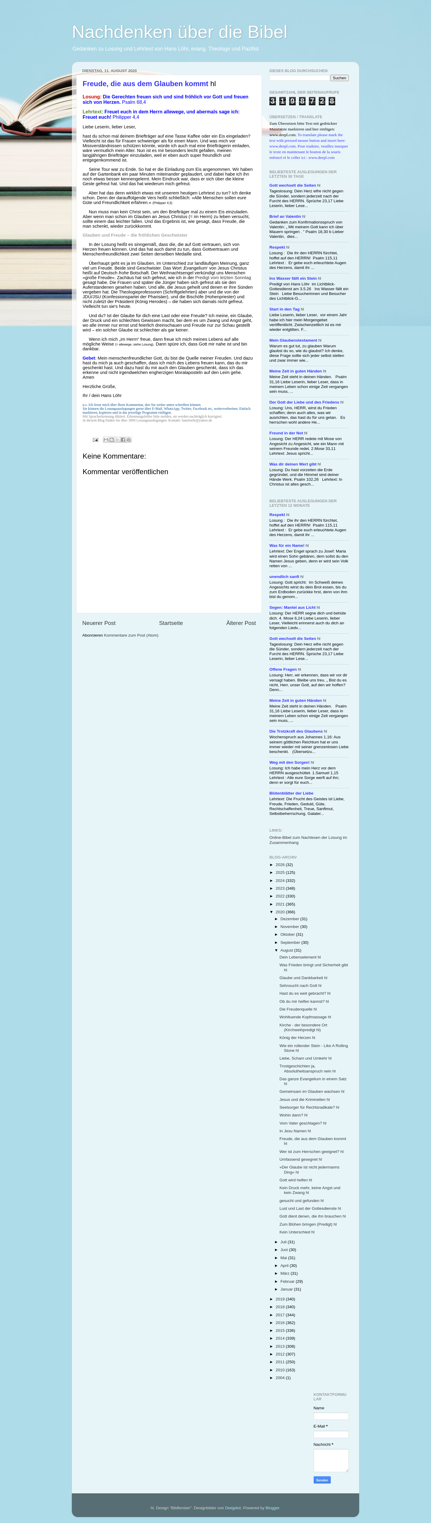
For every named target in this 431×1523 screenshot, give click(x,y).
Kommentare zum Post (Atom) (131, 635)
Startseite (171, 623)
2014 (281, 1338)
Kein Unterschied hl (297, 1232)
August (287, 950)
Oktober (288, 934)
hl (294, 185)
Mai (284, 1258)
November (290, 926)
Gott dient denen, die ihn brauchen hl (313, 1216)
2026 (281, 864)
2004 (281, 1378)
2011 (281, 1362)
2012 (281, 1354)
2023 (281, 888)
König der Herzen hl (297, 1037)
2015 (281, 1330)
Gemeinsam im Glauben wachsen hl (312, 1091)
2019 (281, 1299)
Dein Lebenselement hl (300, 957)
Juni (284, 1249)
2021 (281, 904)
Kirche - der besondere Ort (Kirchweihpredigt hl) (303, 1027)
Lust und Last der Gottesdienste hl (310, 1208)
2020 (281, 912)
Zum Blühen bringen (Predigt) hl (308, 1224)
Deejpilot (233, 1508)
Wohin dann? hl (294, 1115)
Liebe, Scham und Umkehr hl (306, 1058)
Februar (288, 1281)
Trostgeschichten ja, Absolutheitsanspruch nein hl (308, 1068)
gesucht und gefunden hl (302, 1200)
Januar (287, 1289)
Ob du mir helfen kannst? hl (304, 1001)
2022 (281, 896)
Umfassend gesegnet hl (301, 1159)
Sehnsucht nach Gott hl (300, 985)
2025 (281, 872)
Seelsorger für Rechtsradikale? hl (309, 1107)
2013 (281, 1346)
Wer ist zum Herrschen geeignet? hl (312, 1151)
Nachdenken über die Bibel (180, 32)
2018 (281, 1307)
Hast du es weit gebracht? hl (305, 993)
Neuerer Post (99, 623)
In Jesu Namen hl (295, 1131)
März (285, 1273)
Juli (284, 1242)
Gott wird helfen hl (296, 1180)
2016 (281, 1322)
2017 (281, 1315)
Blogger (272, 1508)
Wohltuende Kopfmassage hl (305, 1017)
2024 (281, 880)
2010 (281, 1370)
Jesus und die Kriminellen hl (305, 1099)
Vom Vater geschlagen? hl (303, 1123)
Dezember (290, 919)
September (290, 942)
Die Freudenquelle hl (298, 1009)
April (285, 1265)
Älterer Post (241, 623)
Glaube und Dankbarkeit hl (303, 978)
